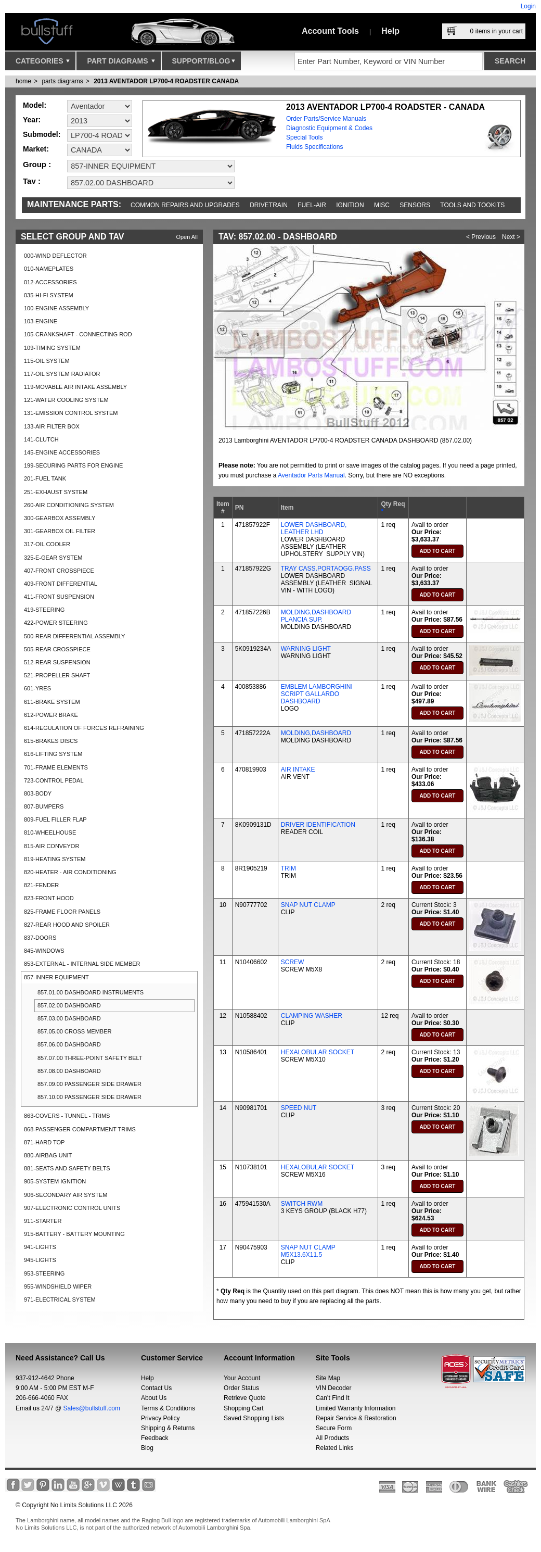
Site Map (328, 1378)
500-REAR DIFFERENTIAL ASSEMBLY (74, 636)
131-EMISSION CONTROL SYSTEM (71, 413)
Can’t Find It (333, 1398)
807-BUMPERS (43, 806)
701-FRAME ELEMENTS (56, 767)
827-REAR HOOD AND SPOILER (67, 925)
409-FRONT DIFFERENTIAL (60, 584)
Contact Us (156, 1388)
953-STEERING (44, 1273)
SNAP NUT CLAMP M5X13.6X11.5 (308, 1251)
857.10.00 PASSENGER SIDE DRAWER (89, 1097)
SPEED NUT (299, 1108)
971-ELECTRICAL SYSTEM (60, 1299)
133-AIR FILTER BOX (52, 426)
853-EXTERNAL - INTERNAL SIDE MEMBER (82, 964)
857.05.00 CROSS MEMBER (74, 1031)
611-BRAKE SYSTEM (52, 702)
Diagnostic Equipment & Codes (329, 128)
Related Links (335, 1448)
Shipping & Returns (168, 1428)
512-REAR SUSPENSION (57, 662)
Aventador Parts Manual (311, 475)
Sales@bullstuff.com (91, 1408)
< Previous (481, 237)
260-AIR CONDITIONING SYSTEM (69, 505)
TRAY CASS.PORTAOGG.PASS (326, 568)
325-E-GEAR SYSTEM (53, 557)
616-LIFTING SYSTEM (53, 754)
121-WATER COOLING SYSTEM (66, 400)
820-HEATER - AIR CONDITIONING (70, 872)
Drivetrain (269, 205)
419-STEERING (44, 610)
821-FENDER (41, 885)
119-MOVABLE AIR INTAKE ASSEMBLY (75, 387)
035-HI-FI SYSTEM (48, 295)
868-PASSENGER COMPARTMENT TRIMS (80, 1129)
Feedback (155, 1438)
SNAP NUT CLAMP (308, 905)
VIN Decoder (334, 1388)
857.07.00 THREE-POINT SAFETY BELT (90, 1058)
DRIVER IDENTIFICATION (318, 824)
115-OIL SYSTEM (47, 361)
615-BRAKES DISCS (51, 741)
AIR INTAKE (298, 769)
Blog (147, 1448)
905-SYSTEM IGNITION (55, 1181)
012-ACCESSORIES (50, 282)
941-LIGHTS (40, 1247)
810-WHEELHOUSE (50, 832)
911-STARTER (42, 1221)
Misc (382, 205)
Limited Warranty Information (356, 1408)
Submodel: (41, 134)
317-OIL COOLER (47, 544)
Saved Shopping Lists (254, 1418)
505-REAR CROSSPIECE (57, 649)
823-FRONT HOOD (49, 898)
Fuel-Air (312, 205)
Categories (43, 63)
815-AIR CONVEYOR (51, 846)
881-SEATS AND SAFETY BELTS (67, 1168)
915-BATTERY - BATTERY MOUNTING (74, 1234)
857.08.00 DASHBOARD (69, 1071)
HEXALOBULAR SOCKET (317, 1052)
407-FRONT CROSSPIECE (59, 570)
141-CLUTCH (41, 439)
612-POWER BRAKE (51, 715)
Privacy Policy (160, 1418)
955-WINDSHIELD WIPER (58, 1286)
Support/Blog (203, 63)
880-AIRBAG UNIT (48, 1155)
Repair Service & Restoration (356, 1418)
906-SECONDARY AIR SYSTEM (65, 1195)
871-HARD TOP (44, 1142)
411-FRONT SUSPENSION (59, 597)
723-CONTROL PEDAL (54, 780)
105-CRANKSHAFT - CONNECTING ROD (78, 334)
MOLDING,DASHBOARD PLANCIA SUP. (316, 616)
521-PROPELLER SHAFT (57, 675)
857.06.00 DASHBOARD (69, 1044)
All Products (332, 1438)
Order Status (241, 1388)
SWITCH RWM (302, 1203)
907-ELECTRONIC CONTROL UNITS (72, 1208)
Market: (36, 149)
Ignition (350, 205)
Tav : (32, 180)
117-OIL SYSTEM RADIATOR (62, 374)
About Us (153, 1398)
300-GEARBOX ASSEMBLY (59, 518)
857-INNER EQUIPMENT (56, 977)
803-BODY (37, 793)
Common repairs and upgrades (185, 205)
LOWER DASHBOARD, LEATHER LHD (314, 528)
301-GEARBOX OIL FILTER (59, 531)
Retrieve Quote (245, 1398)
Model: (34, 105)
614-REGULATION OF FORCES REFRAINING (84, 728)
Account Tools (330, 31)
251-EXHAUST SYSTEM (55, 492)
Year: (32, 120)
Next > (511, 237)
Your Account (242, 1378)
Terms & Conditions (168, 1408)
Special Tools (304, 137)
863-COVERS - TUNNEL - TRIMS (67, 1116)
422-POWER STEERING (56, 623)
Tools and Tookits (472, 205)
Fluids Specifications (314, 146)
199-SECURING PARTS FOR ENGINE (73, 465)
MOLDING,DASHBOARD (316, 733)
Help (390, 31)
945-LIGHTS (40, 1260)
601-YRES (37, 688)
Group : (37, 164)
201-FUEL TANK (45, 478)
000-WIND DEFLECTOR (55, 256)
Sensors (415, 205)
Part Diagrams (120, 63)
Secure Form (334, 1428)
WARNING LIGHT (306, 648)
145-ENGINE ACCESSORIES (62, 452)
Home (23, 81)
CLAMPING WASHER (311, 1015)
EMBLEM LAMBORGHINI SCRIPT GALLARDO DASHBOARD (317, 694)
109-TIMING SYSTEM (52, 348)
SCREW (292, 962)
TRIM (288, 868)
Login (528, 6)
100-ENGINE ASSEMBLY (56, 308)
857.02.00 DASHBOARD (69, 1005)
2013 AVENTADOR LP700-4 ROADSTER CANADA (166, 81)
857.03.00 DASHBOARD (69, 1018)
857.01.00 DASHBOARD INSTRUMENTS (90, 992)
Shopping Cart (244, 1408)
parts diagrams (62, 81)
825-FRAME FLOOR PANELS (62, 912)
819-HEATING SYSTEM (54, 859)
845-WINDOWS (44, 951)
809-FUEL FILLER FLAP (55, 819)
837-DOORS (40, 938)
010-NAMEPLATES (48, 269)
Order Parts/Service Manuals (326, 118)
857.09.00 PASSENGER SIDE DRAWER (89, 1084)
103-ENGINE (40, 321)
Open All (187, 237)
